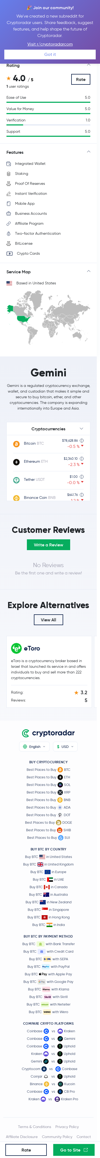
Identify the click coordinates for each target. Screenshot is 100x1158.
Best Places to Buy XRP (48, 792)
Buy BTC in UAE (48, 879)
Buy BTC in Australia (48, 894)
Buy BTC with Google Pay (48, 982)
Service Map (18, 271)
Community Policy (57, 1136)
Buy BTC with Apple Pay (48, 974)
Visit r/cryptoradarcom (50, 44)
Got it (50, 54)
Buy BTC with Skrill (48, 997)
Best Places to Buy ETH (48, 777)
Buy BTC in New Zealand (49, 902)
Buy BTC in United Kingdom (48, 864)
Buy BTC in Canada (48, 887)
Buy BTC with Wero (48, 1012)
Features (14, 152)
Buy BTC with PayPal (48, 966)
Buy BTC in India (48, 924)
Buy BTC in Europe (48, 872)
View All (48, 619)
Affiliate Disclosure (22, 1136)
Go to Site (74, 1150)
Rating (13, 65)
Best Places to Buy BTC (48, 769)
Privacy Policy (67, 1126)
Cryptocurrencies (48, 428)
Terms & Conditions (34, 1126)
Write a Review (48, 544)
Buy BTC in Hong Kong (48, 917)
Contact (84, 1136)
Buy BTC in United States (48, 856)
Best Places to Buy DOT (48, 815)
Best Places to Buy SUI (48, 837)
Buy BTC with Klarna (48, 989)
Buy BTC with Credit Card (48, 951)
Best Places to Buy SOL (48, 785)
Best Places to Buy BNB (48, 800)
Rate (80, 79)
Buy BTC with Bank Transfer (48, 944)
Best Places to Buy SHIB (48, 830)
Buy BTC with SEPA (48, 959)
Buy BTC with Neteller (48, 1004)
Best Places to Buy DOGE (48, 822)
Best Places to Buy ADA (48, 807)
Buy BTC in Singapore (48, 909)
